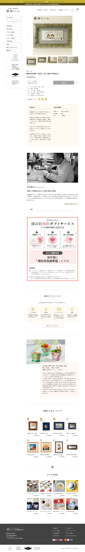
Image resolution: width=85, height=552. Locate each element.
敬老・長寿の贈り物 (40, 91)
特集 (31, 88)
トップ (28, 86)
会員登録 (61, 10)
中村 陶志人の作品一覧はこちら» (71, 203)
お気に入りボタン (76, 82)
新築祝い (38, 90)
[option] (52, 35)
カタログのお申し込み (71, 535)
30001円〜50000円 (39, 95)
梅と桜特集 (36, 88)
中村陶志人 (38, 93)
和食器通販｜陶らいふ (70, 548)
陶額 (39, 86)
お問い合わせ (53, 10)
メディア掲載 (56, 530)
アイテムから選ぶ (34, 86)
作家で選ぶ (33, 93)
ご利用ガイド (70, 528)
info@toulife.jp (12, 535)
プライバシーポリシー (71, 530)
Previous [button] (27, 35)
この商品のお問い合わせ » (32, 83)
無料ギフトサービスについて (53, 325)
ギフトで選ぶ (33, 90)
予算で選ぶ (33, 95)
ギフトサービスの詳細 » (32, 81)
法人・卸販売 (70, 533)
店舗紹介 (56, 528)
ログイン (67, 10)
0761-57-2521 (55, 1)
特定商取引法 (57, 533)
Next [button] (78, 35)
